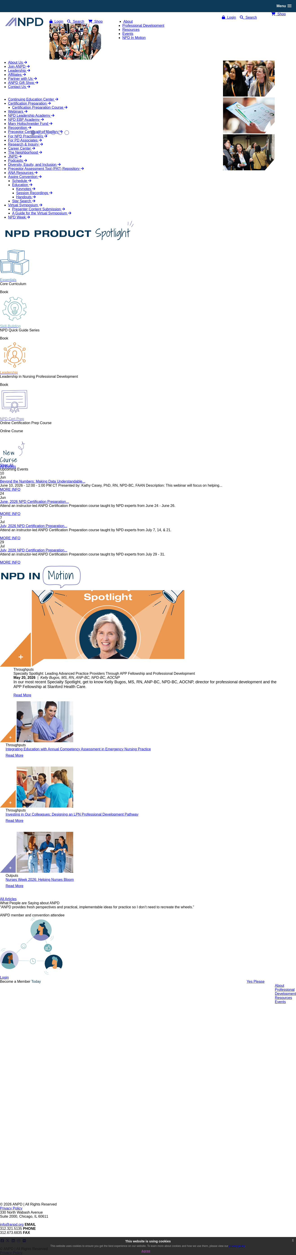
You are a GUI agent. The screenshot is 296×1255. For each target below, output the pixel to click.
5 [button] (60, 132)
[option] (148, 911)
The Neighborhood (25, 152)
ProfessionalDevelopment (285, 992)
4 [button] (53, 132)
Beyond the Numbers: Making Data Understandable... (42, 481)
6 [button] (66, 132)
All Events (8, 466)
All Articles (8, 899)
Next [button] (288, 80)
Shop (278, 14)
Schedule (21, 181)
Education (22, 185)
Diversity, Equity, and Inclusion (34, 164)
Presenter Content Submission (38, 209)
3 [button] (46, 132)
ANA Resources (23, 173)
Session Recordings (34, 193)
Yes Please (255, 981)
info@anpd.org (12, 1224)
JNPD (15, 156)
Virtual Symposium (25, 205)
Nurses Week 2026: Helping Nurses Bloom (40, 880)
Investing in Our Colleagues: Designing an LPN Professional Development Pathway (72, 814)
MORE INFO (10, 489)
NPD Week (19, 217)
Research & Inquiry (25, 144)
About (279, 985)
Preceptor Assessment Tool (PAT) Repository (46, 169)
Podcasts (17, 160)
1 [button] (33, 132)
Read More (22, 695)
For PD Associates (25, 140)
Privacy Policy (11, 1208)
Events (280, 1002)
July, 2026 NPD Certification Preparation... (33, 526)
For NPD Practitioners (27, 136)
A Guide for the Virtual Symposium (41, 213)
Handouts (26, 197)
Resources (283, 998)
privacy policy (237, 1246)
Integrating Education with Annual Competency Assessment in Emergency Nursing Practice (78, 749)
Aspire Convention (25, 177)
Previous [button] (7, 80)
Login (229, 17)
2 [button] (40, 132)
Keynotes (25, 189)
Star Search (23, 201)
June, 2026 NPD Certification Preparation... (34, 502)
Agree (145, 1251)
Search (248, 17)
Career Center (21, 148)
